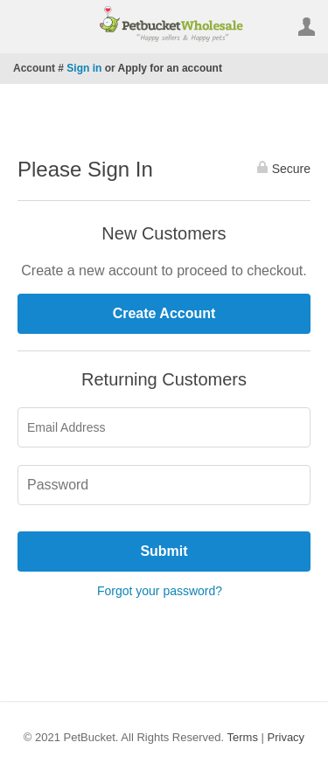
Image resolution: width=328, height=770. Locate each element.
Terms (242, 737)
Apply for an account (170, 68)
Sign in (83, 68)
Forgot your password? (159, 591)
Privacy (286, 737)
